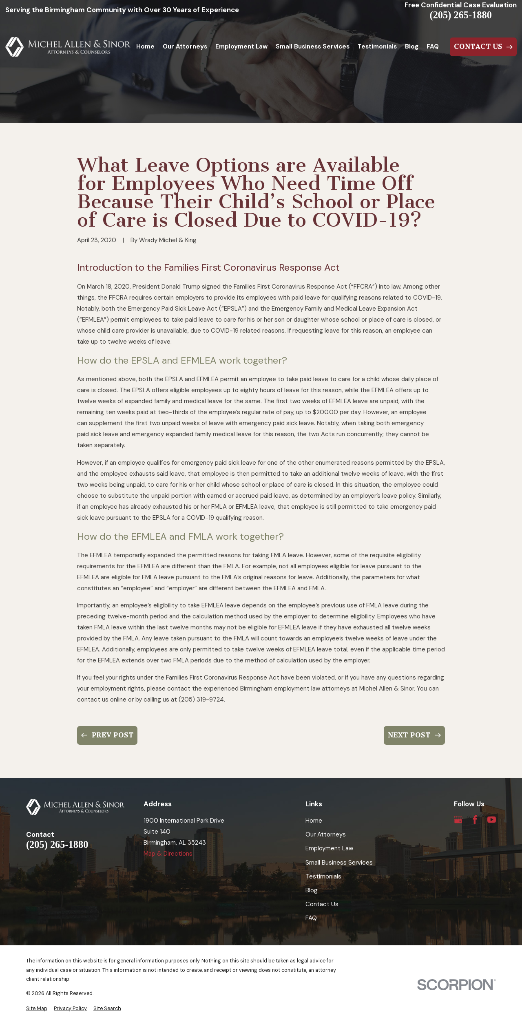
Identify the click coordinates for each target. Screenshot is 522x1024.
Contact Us (321, 904)
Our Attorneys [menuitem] (185, 46)
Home (313, 821)
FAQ (311, 918)
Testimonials (323, 876)
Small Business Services (339, 862)
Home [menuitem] (145, 46)
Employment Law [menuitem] (241, 46)
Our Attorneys (325, 834)
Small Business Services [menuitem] (312, 46)
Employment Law (329, 848)
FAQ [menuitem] (433, 46)
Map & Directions (168, 854)
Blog (311, 890)
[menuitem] (36, 1008)
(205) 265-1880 (461, 15)
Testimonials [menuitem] (377, 46)
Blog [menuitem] (411, 46)
